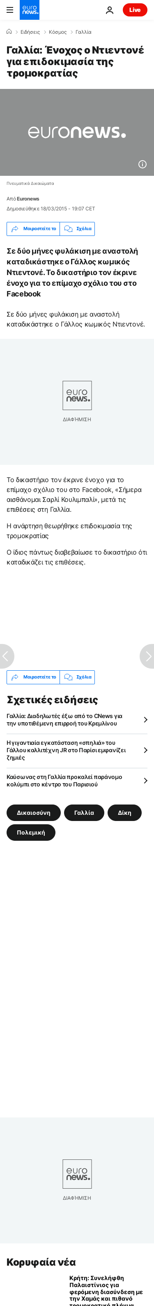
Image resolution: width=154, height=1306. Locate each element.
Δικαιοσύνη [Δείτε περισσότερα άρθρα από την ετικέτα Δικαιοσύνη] (34, 812)
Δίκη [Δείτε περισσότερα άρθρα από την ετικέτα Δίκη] (124, 812)
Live (135, 9)
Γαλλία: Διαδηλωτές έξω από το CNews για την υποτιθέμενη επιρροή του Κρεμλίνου (64, 719)
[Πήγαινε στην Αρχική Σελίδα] (29, 10)
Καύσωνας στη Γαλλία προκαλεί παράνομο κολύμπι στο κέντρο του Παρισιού (64, 780)
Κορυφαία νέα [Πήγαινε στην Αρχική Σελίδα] (41, 1262)
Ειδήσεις (30, 32)
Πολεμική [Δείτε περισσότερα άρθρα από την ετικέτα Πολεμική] (31, 831)
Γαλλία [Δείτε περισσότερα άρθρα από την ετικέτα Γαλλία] (84, 812)
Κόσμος (58, 32)
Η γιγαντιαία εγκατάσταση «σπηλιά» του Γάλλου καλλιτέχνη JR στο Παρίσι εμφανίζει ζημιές (66, 750)
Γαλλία (84, 32)
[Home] (9, 32)
